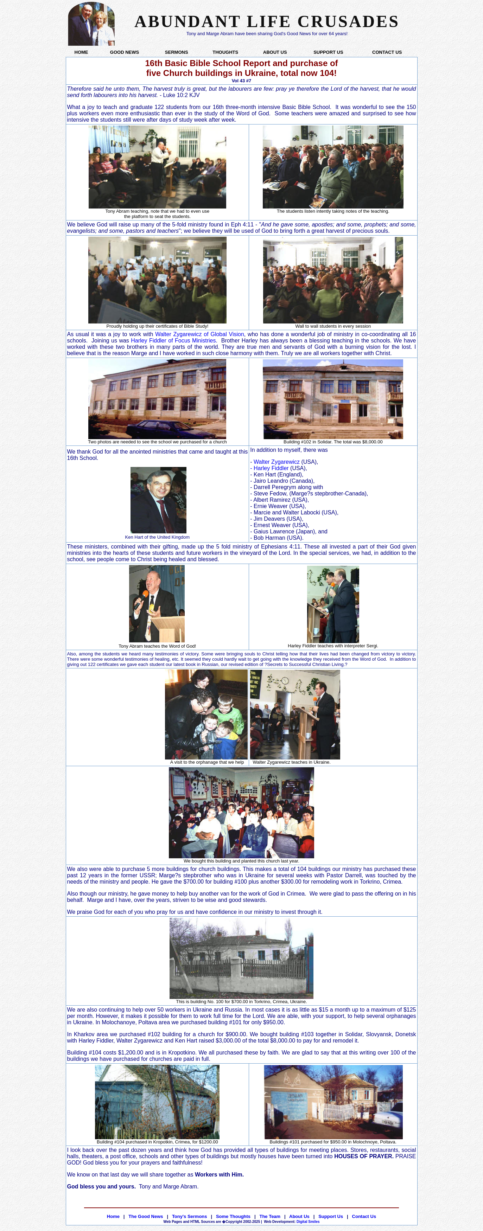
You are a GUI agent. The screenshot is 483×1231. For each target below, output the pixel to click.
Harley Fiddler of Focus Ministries (173, 341)
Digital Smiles (291, 1222)
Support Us (330, 1216)
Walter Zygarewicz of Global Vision (199, 334)
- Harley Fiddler (269, 468)
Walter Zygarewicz (277, 462)
